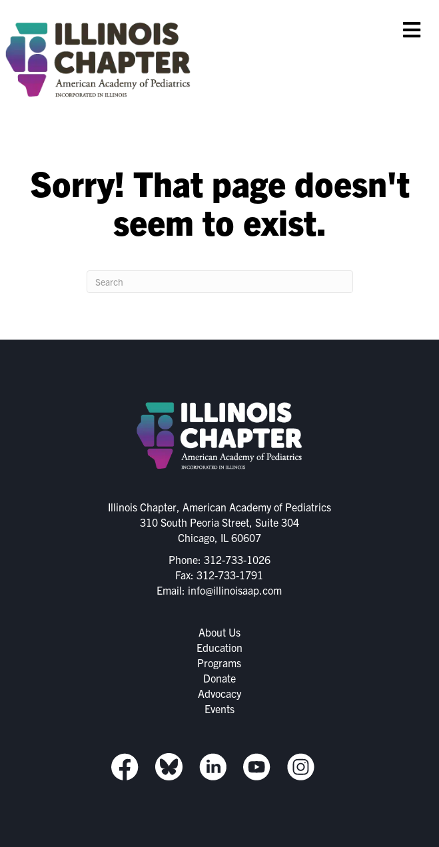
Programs (219, 662)
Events (219, 708)
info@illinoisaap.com (235, 590)
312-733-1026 (237, 559)
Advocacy (219, 693)
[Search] (220, 281)
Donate (219, 678)
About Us (219, 632)
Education (219, 647)
